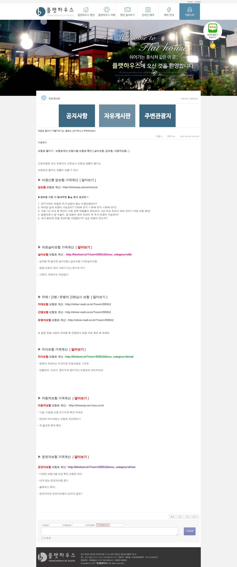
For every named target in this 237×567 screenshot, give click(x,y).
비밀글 (47, 537)
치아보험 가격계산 (55, 349)
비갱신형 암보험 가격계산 (60, 180)
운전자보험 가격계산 (56, 457)
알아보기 (87, 180)
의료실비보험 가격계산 (58, 247)
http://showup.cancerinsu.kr (80, 187)
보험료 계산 (49, 187)
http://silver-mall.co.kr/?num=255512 (88, 304)
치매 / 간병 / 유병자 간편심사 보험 (65, 297)
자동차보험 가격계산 (56, 398)
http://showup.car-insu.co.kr (86, 405)
